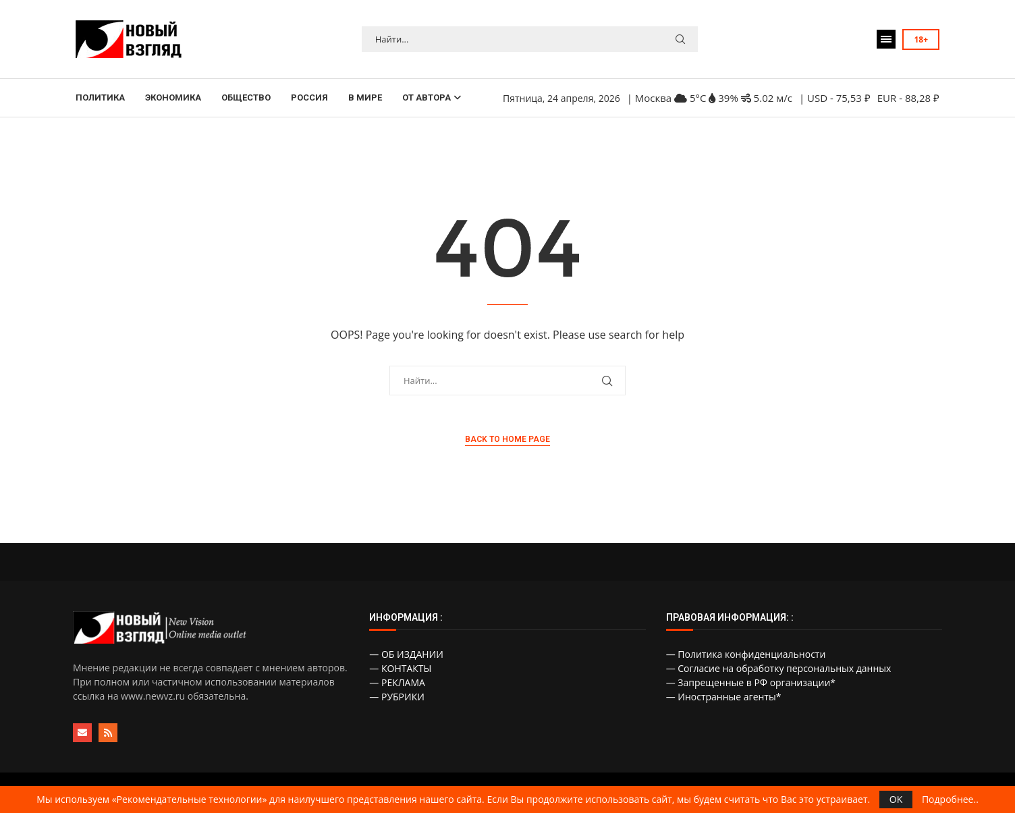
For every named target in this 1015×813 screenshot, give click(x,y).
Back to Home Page (507, 439)
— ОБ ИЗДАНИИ (406, 654)
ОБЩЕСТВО (246, 97)
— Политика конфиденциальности (746, 654)
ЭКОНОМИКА (173, 97)
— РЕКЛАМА (397, 682)
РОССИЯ (309, 97)
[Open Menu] (886, 39)
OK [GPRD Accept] (895, 799)
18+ (921, 39)
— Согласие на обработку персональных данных (778, 668)
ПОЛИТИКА (100, 97)
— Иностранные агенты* (723, 696)
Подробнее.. (950, 799)
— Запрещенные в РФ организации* (750, 682)
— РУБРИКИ (396, 696)
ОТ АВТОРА (426, 97)
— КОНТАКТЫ (400, 668)
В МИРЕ (365, 97)
